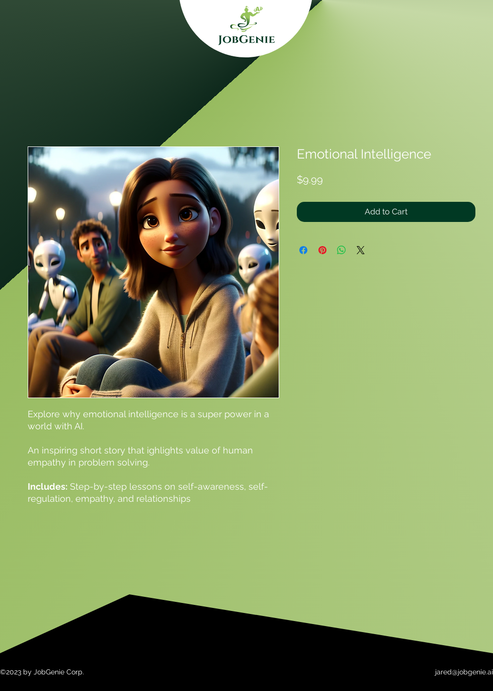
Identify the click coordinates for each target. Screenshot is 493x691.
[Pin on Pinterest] (322, 250)
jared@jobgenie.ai (464, 672)
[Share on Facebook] (303, 250)
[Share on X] (361, 250)
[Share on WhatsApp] (342, 250)
